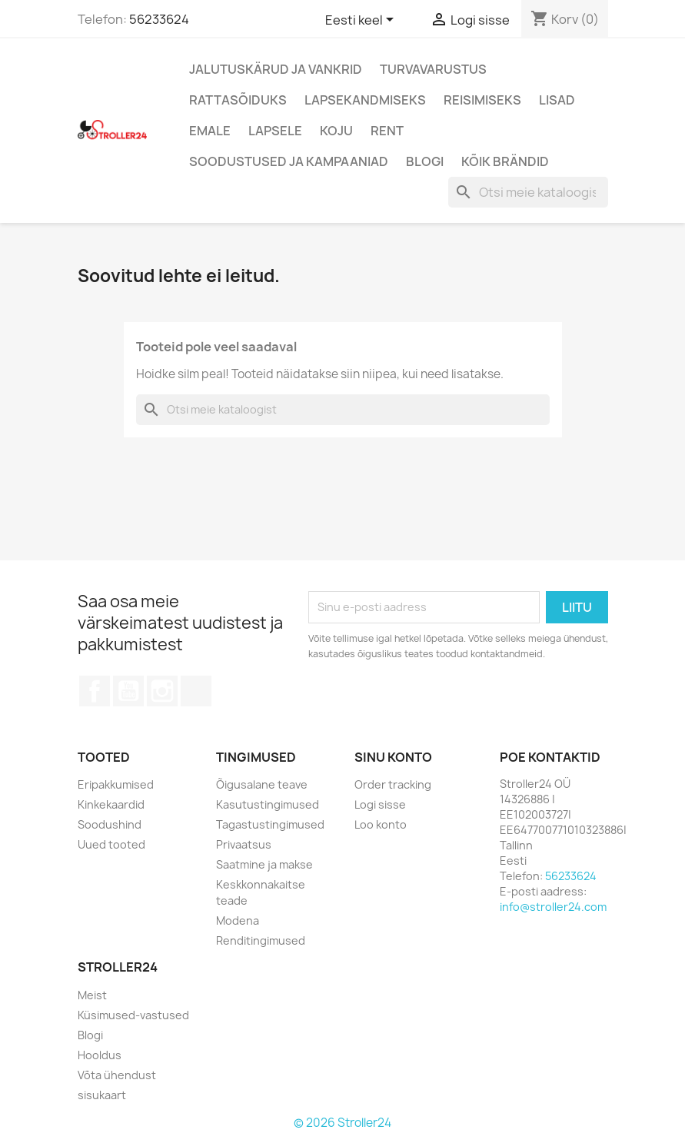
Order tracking (392, 784)
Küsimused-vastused (133, 1015)
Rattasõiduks (238, 99)
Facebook (94, 691)
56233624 (159, 19)
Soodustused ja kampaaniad (288, 161)
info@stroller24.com (553, 906)
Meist (92, 995)
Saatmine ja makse (264, 864)
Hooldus (99, 1055)
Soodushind (109, 824)
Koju (336, 130)
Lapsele (275, 130)
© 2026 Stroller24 (342, 1123)
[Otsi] (528, 192)
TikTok (196, 691)
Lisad (557, 99)
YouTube (128, 691)
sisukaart (102, 1095)
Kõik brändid (505, 161)
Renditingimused (260, 940)
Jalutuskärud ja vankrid (275, 69)
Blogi (425, 161)
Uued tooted (111, 844)
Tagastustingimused (270, 824)
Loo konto (380, 824)
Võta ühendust (117, 1075)
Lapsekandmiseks (365, 99)
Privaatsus (243, 844)
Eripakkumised (116, 784)
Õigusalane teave (262, 784)
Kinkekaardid (111, 804)
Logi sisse (380, 804)
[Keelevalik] (362, 21)
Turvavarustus (433, 69)
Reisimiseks (482, 99)
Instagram (162, 691)
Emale (210, 130)
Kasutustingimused (267, 804)
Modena (237, 920)
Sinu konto (393, 757)
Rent (387, 130)
